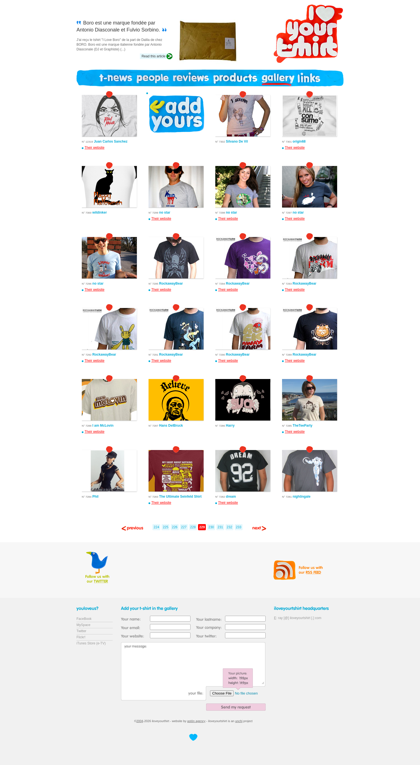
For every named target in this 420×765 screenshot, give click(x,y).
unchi (239, 721)
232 (229, 527)
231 (220, 527)
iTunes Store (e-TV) (91, 643)
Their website (94, 147)
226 (174, 527)
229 (202, 527)
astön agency (196, 721)
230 (211, 527)
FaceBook (84, 619)
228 (193, 527)
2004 (139, 721)
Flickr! (80, 637)
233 (238, 527)
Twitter (81, 631)
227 (184, 527)
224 (156, 527)
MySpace (83, 625)
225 (165, 527)
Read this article (153, 56)
